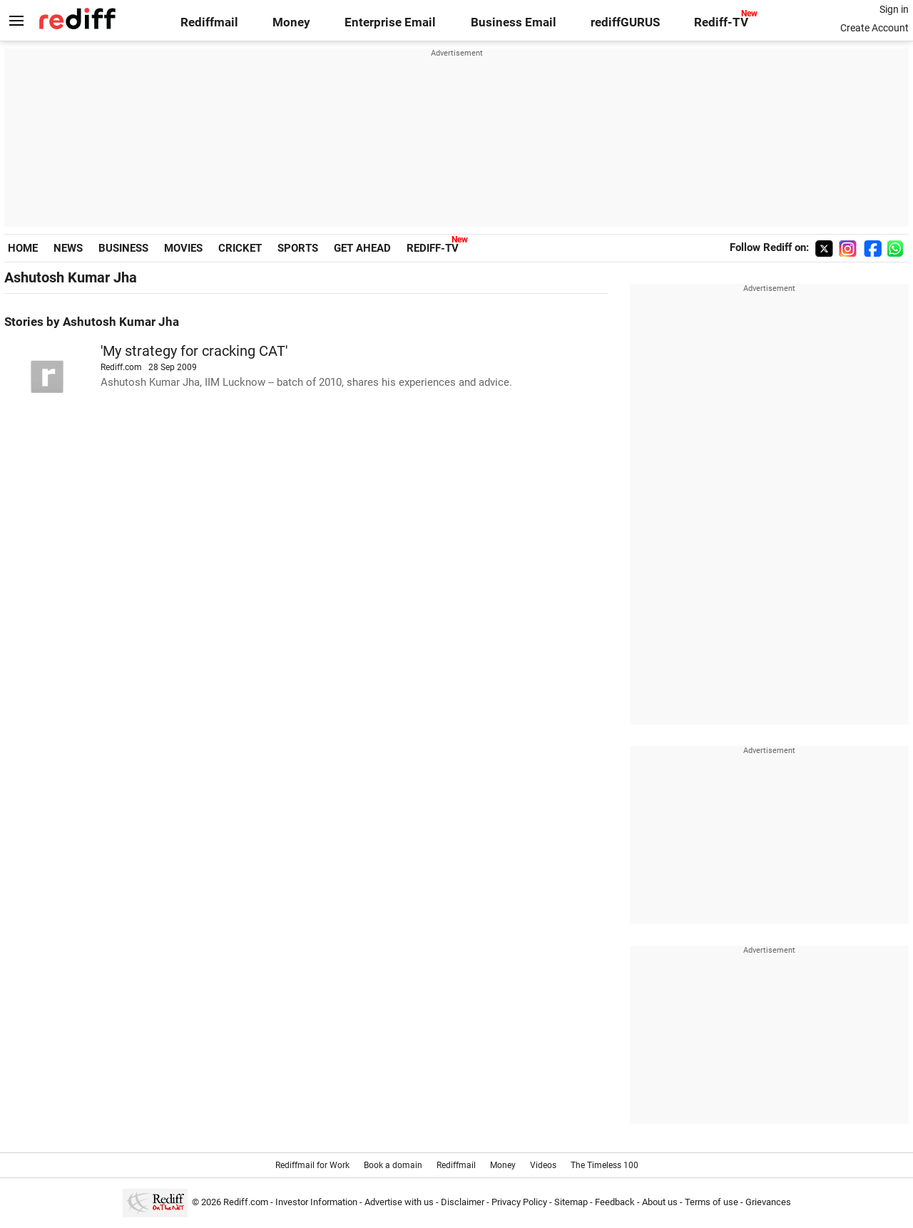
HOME (23, 248)
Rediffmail (209, 22)
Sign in (894, 9)
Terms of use (711, 1202)
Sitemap (571, 1202)
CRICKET (240, 248)
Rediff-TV (721, 22)
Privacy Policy (519, 1202)
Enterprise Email (390, 22)
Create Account (874, 28)
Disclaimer (462, 1202)
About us (660, 1202)
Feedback (615, 1202)
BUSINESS (123, 248)
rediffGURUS (625, 22)
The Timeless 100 (604, 1165)
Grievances (768, 1202)
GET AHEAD (362, 248)
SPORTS (297, 248)
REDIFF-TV (433, 248)
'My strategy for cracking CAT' (194, 351)
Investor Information (316, 1202)
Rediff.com (245, 1202)
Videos (543, 1165)
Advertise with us (399, 1202)
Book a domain (393, 1165)
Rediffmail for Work (312, 1165)
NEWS (68, 248)
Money (291, 22)
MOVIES (183, 248)
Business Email (513, 22)
